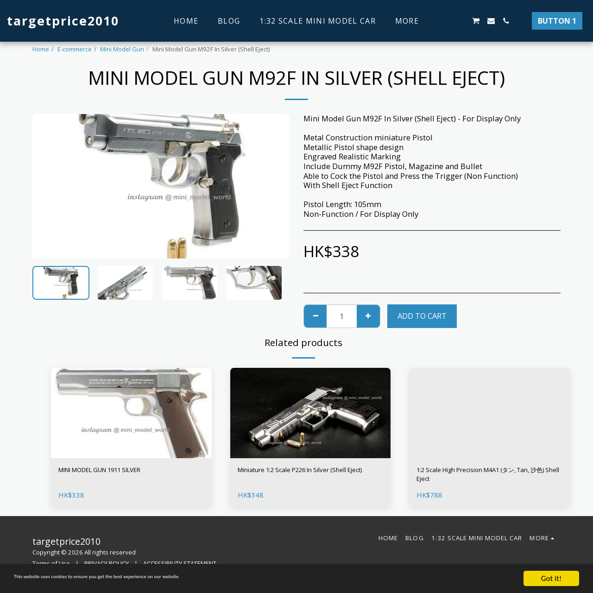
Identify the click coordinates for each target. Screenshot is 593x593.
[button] (446, 21)
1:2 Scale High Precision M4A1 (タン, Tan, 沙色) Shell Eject (480, 477)
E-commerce (74, 49)
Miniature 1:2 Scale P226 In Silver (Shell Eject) (307, 477)
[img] (131, 413)
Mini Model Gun (122, 49)
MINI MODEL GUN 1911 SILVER (113, 471)
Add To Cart (422, 315)
